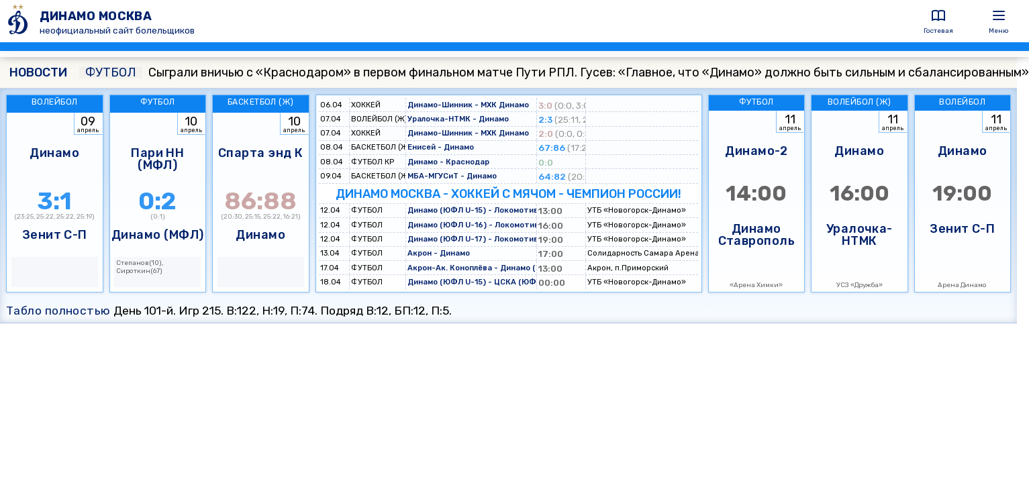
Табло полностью (58, 310)
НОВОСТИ (38, 72)
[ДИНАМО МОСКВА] (20, 21)
